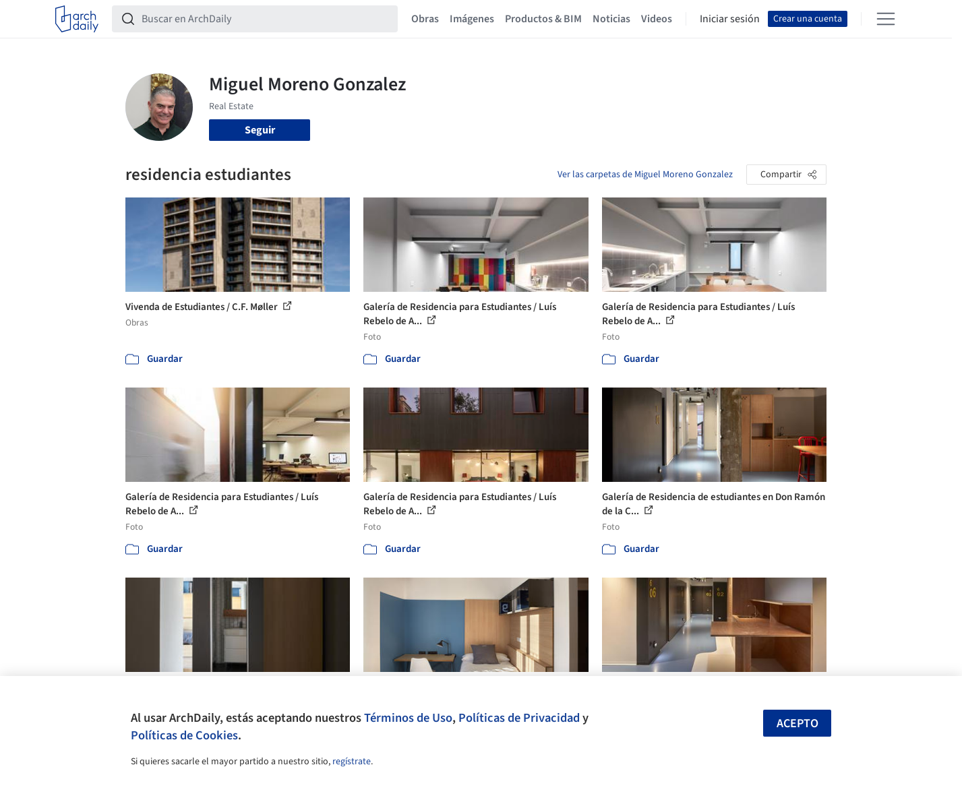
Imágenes (472, 18)
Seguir (260, 130)
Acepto (797, 723)
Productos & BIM (543, 18)
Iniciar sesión (730, 18)
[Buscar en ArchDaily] (266, 19)
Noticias (611, 18)
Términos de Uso (408, 718)
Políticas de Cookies (184, 735)
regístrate (351, 761)
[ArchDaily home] (76, 18)
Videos (656, 18)
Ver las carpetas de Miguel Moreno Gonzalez (645, 174)
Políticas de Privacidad (519, 718)
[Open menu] (886, 19)
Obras (425, 18)
